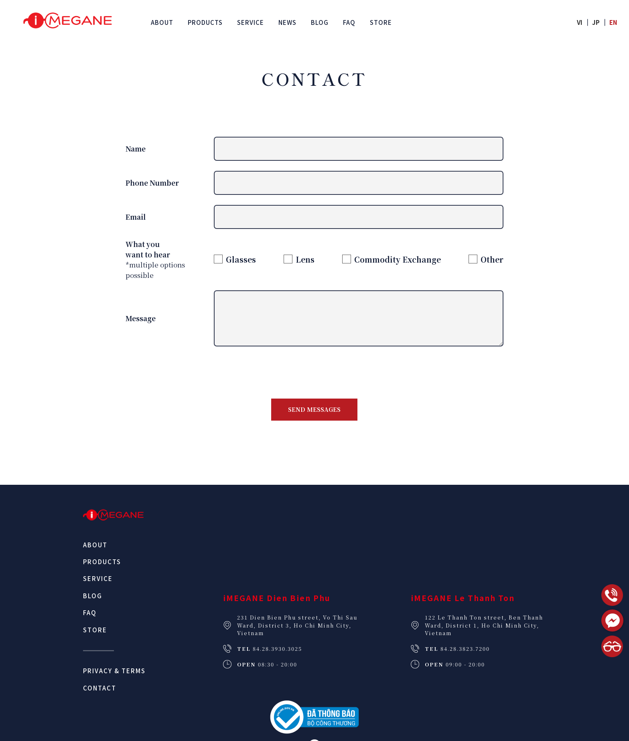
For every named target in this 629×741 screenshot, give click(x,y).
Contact (99, 688)
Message (141, 318)
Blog (92, 595)
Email (136, 217)
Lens (305, 259)
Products (102, 561)
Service (98, 578)
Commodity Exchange (397, 259)
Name (136, 149)
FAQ (90, 612)
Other (492, 259)
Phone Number (152, 183)
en (613, 22)
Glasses (241, 259)
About (95, 545)
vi (579, 22)
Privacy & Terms (114, 670)
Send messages (314, 409)
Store (95, 630)
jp (596, 22)
